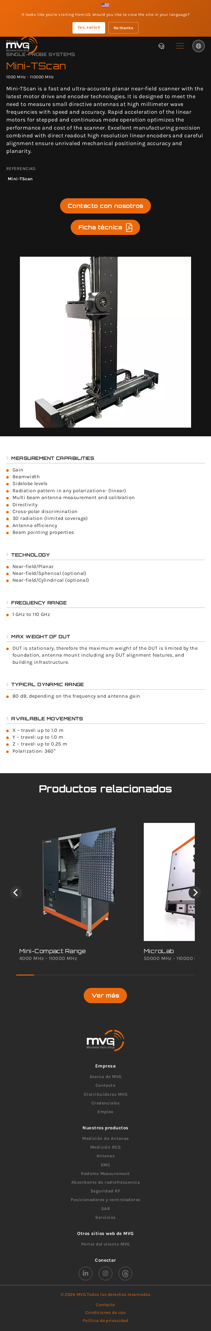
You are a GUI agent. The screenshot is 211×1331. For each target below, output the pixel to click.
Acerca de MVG (106, 1076)
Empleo (105, 1111)
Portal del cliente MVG (105, 1244)
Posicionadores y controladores (105, 1199)
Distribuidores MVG (105, 1094)
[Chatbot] (161, 46)
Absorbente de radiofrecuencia (105, 1182)
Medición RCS (105, 1147)
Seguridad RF (105, 1191)
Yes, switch (88, 27)
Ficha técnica (105, 227)
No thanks (123, 27)
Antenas (105, 1156)
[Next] (195, 892)
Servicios (105, 1217)
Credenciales (105, 1103)
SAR (105, 1208)
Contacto (106, 1085)
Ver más (105, 995)
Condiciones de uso (105, 1312)
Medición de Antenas (105, 1138)
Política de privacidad (105, 1320)
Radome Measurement (105, 1173)
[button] (180, 46)
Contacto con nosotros (105, 205)
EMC (105, 1165)
